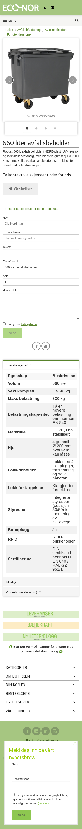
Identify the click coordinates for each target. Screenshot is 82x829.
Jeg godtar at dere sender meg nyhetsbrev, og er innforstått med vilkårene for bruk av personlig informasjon (40, 799)
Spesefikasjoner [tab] (17, 365)
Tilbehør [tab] (11, 582)
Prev (13, 79)
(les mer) (43, 803)
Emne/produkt (41, 265)
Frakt (29, 740)
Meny (9, 20)
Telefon (41, 251)
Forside (8, 30)
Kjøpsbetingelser (48, 740)
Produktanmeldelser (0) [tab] (21, 592)
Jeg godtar (20, 324)
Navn (41, 221)
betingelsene (29, 324)
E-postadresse (41, 236)
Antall (41, 280)
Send (12, 333)
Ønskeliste (20, 189)
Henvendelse (41, 304)
